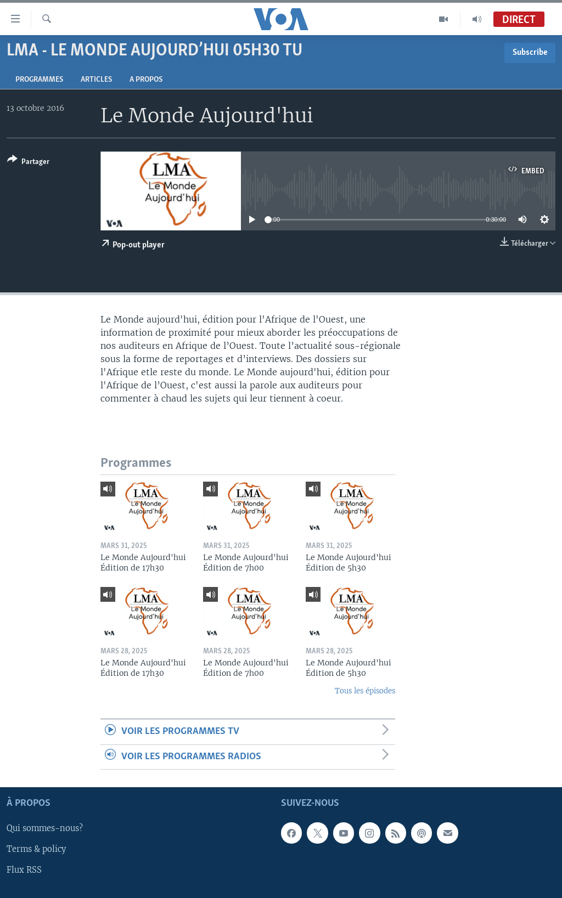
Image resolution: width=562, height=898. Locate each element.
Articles (96, 80)
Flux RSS (24, 870)
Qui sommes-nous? (45, 828)
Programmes (39, 80)
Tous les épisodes (365, 691)
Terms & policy (36, 849)
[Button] (28, 162)
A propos (146, 80)
